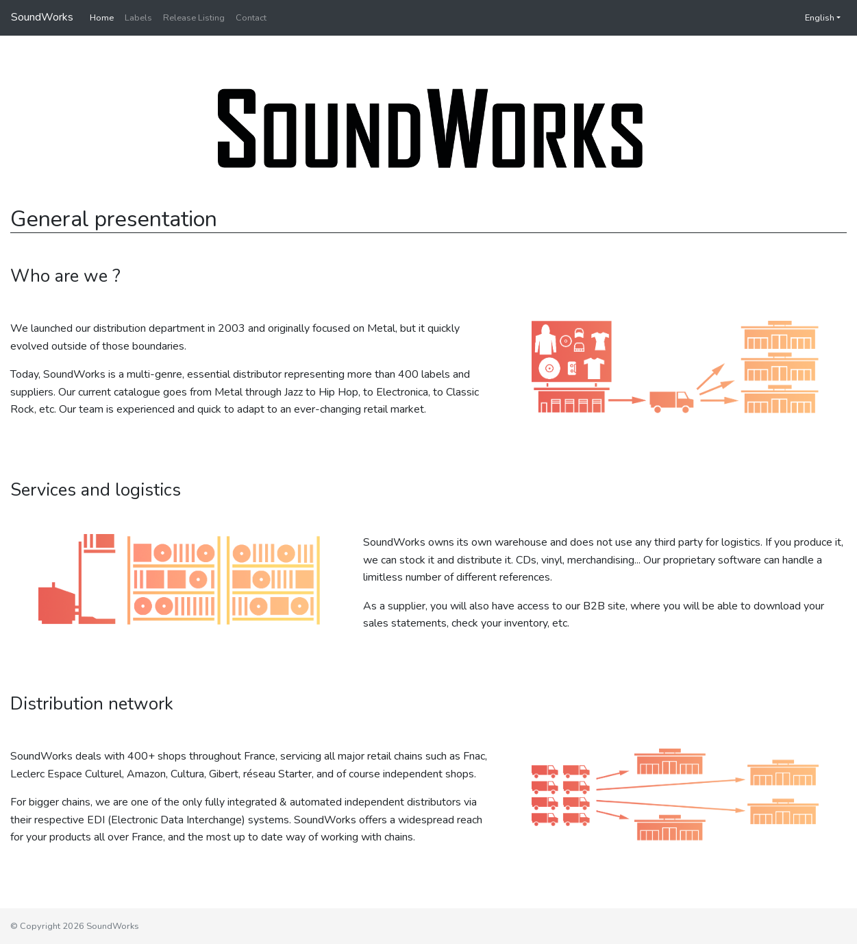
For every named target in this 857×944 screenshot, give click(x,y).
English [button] (812, 18)
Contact (251, 18)
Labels (138, 18)
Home (102, 18)
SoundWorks (42, 17)
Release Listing (194, 18)
